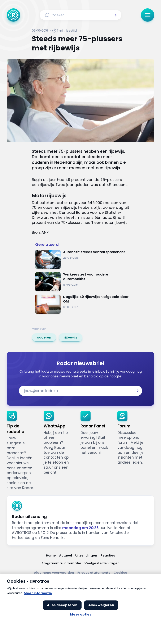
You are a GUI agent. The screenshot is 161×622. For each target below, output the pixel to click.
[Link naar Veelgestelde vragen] (101, 563)
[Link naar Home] (51, 555)
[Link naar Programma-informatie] (61, 563)
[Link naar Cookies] (120, 572)
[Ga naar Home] (13, 15)
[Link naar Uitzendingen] (86, 555)
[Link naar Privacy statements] (93, 572)
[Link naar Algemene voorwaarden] (54, 572)
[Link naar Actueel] (65, 555)
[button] (114, 15)
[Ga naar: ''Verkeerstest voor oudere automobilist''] (82, 281)
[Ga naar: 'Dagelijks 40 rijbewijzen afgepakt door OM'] (82, 304)
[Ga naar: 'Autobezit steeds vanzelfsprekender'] (82, 259)
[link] (44, 337)
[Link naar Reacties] (107, 555)
